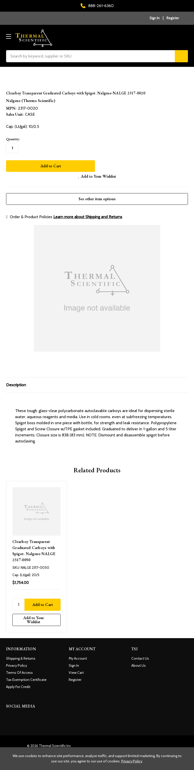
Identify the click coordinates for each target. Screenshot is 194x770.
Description (16, 382)
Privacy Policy (16, 663)
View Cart (76, 670)
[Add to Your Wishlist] (36, 617)
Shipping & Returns (20, 656)
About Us (138, 663)
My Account (78, 656)
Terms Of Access (19, 670)
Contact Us (140, 656)
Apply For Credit (18, 684)
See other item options (97, 196)
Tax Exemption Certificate (26, 677)
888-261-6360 (97, 5)
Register (172, 18)
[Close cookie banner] (188, 752)
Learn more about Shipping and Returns (87, 214)
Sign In (74, 663)
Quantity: (13, 139)
